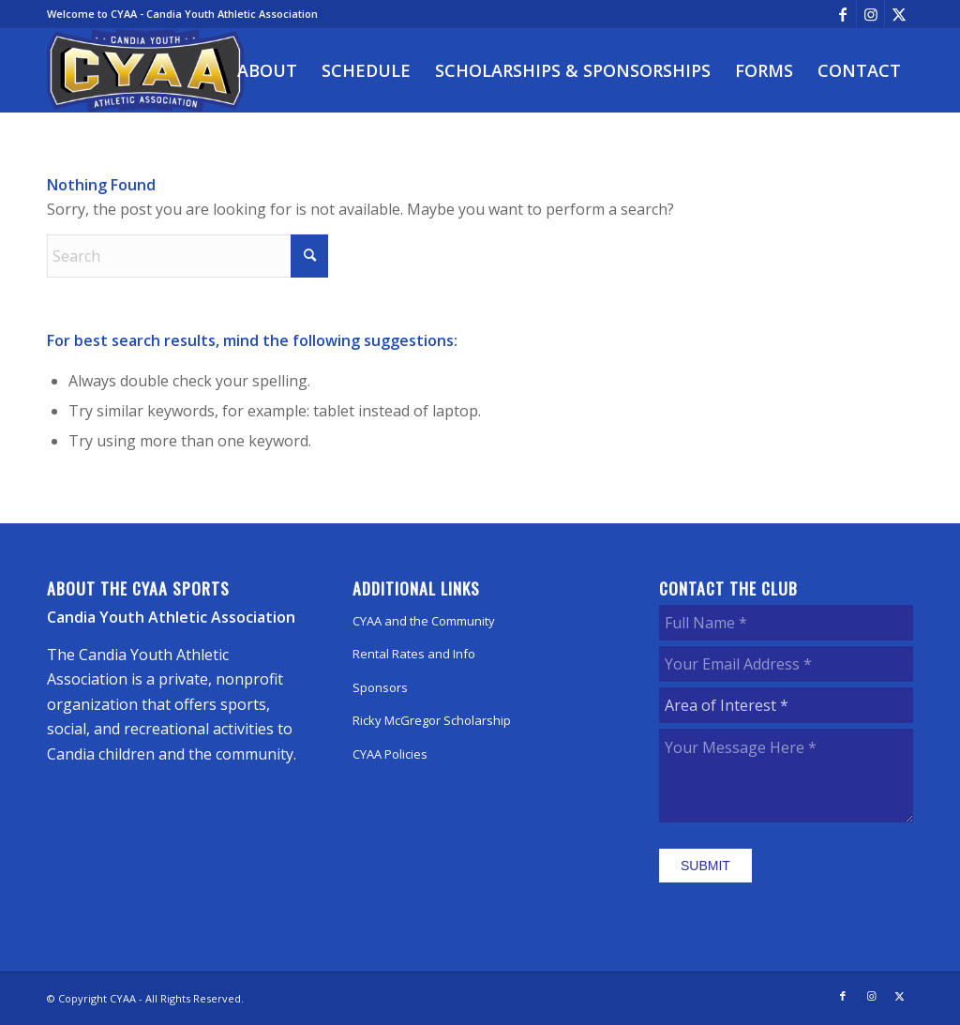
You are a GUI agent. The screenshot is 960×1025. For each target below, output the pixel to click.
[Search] (187, 256)
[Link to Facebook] (842, 14)
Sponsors (380, 687)
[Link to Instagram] (870, 14)
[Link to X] (899, 14)
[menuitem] (267, 70)
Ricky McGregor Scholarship (431, 720)
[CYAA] (145, 70)
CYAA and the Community (423, 620)
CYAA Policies (390, 754)
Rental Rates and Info (413, 653)
